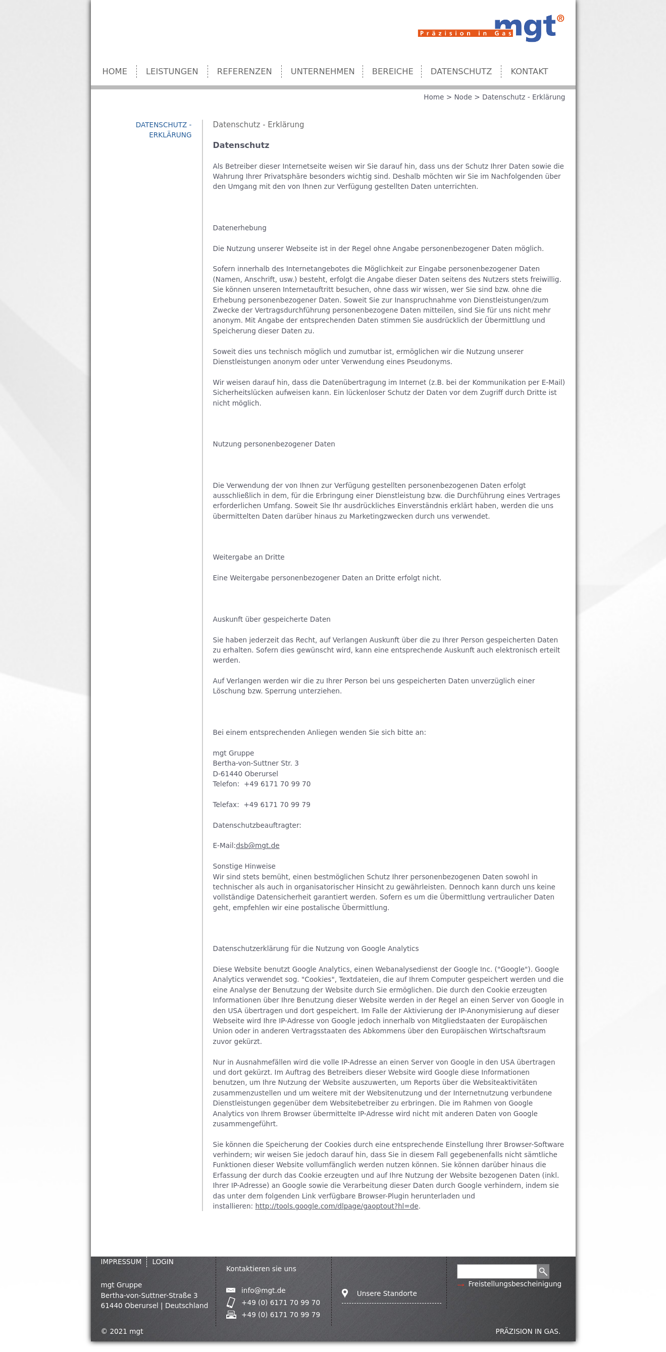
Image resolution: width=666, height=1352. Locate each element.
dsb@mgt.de (257, 845)
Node (463, 97)
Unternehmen (323, 71)
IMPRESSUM (121, 1262)
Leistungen (172, 71)
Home (115, 71)
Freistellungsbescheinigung (514, 1284)
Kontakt (529, 71)
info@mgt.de (263, 1290)
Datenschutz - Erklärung (524, 97)
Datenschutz (461, 71)
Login (163, 1262)
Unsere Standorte (387, 1293)
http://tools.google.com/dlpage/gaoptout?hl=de (337, 1206)
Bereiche (393, 71)
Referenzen (244, 71)
